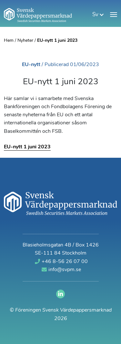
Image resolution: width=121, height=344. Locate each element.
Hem (9, 40)
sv (98, 14)
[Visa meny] (113, 14)
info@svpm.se (61, 269)
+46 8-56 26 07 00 (61, 261)
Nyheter (25, 40)
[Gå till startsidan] (38, 15)
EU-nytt (31, 64)
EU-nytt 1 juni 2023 (27, 147)
